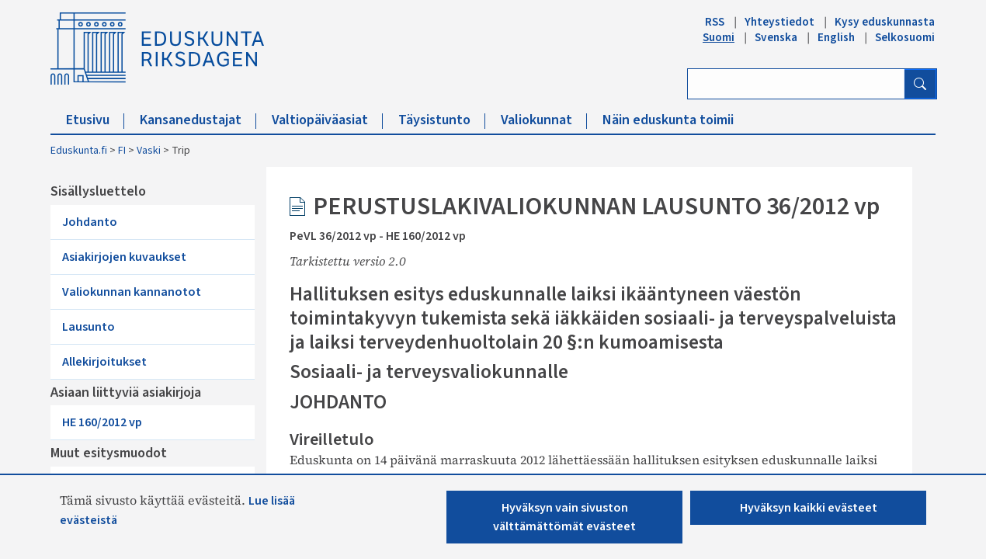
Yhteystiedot (779, 21)
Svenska (776, 37)
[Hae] (920, 84)
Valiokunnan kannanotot (131, 291)
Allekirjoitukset (104, 361)
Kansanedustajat (198, 120)
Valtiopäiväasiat (327, 120)
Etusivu (95, 120)
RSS (714, 21)
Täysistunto (441, 120)
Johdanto (89, 222)
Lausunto (88, 326)
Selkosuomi (905, 37)
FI (122, 150)
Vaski (149, 150)
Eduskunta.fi (78, 150)
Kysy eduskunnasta (885, 21)
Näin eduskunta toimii (668, 120)
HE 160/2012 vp (102, 422)
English (836, 37)
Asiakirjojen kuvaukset (124, 257)
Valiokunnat (544, 120)
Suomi (718, 37)
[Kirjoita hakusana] (796, 84)
